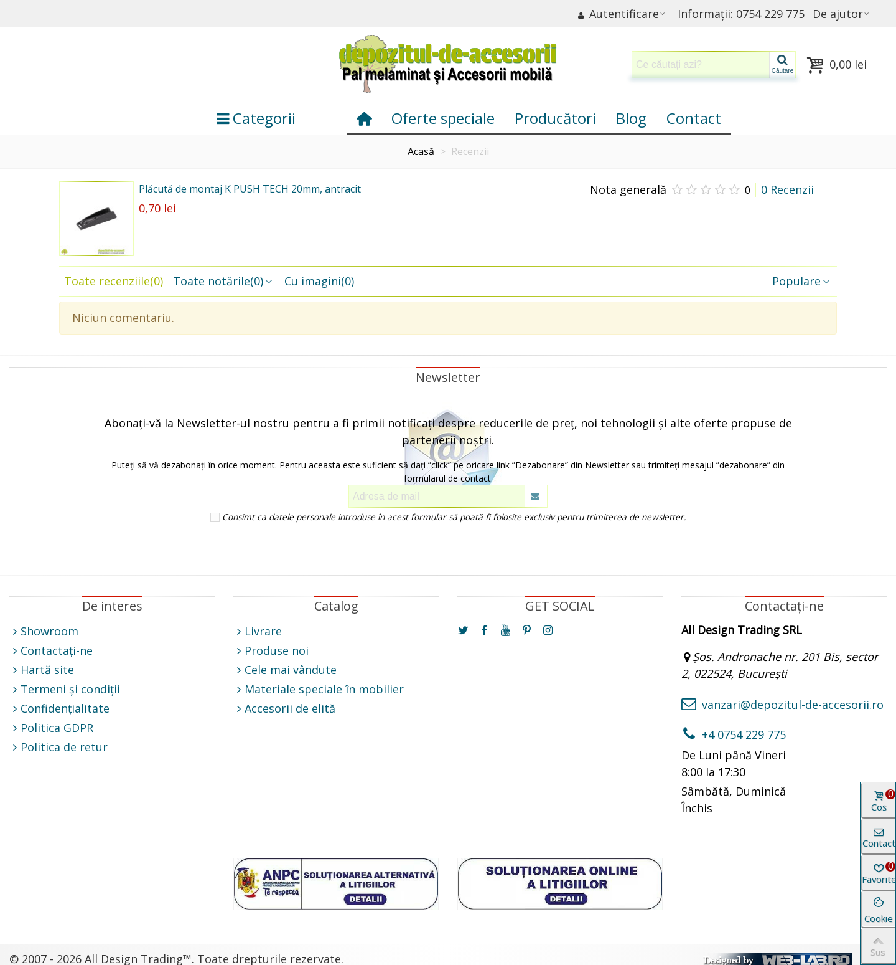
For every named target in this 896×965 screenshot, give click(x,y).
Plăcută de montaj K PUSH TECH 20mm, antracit (250, 189)
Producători (555, 118)
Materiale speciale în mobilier (318, 689)
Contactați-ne (51, 650)
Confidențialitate (59, 708)
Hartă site (41, 670)
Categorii (256, 118)
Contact (693, 118)
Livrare (257, 631)
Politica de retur (58, 747)
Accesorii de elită (284, 708)
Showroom (43, 631)
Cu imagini (319, 280)
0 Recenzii (787, 189)
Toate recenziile (113, 280)
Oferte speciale (443, 118)
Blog (631, 118)
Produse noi (271, 650)
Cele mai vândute (285, 670)
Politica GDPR (51, 728)
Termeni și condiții (64, 689)
